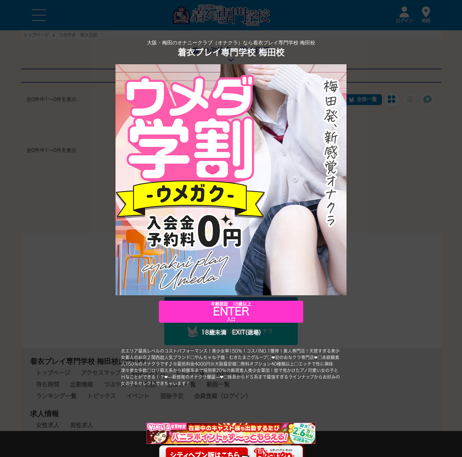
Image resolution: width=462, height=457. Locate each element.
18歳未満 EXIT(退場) (231, 332)
